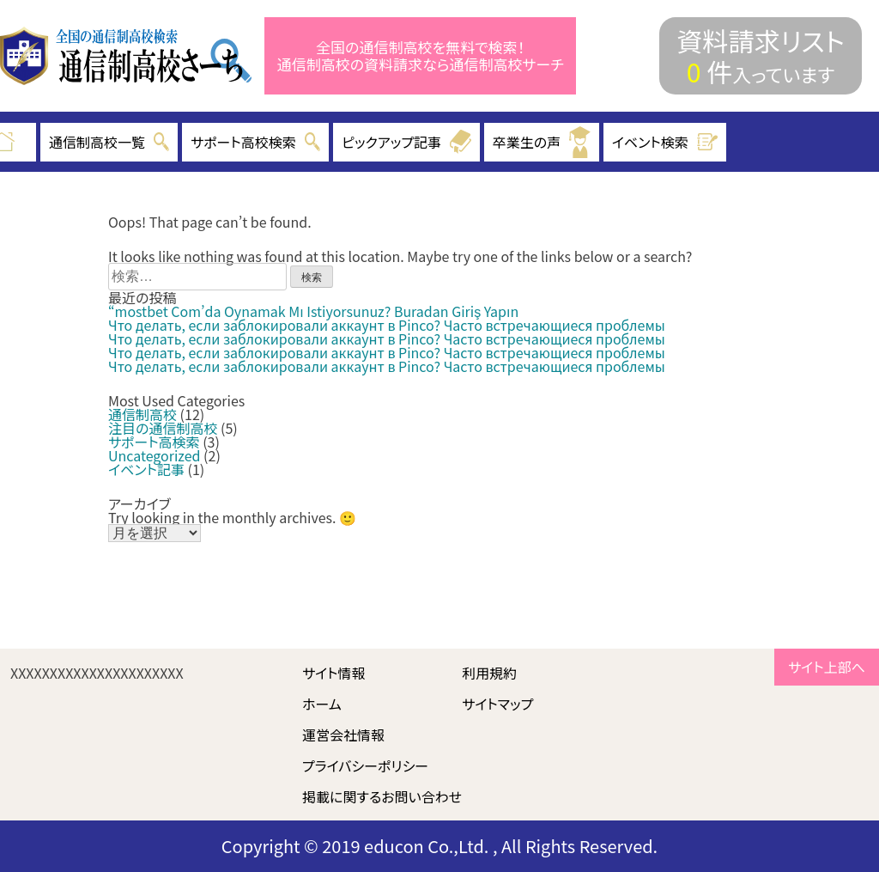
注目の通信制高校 (162, 428)
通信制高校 (142, 414)
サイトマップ (497, 703)
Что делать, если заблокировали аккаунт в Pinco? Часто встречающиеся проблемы (386, 324)
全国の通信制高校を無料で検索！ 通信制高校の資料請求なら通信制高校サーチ (420, 56)
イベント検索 (665, 141)
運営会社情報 (343, 734)
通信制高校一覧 (109, 141)
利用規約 (489, 673)
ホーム (322, 703)
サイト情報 (334, 673)
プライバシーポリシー (365, 765)
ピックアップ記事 (406, 142)
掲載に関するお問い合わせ (382, 796)
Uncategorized (154, 455)
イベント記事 (146, 469)
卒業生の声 (542, 142)
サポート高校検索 (255, 141)
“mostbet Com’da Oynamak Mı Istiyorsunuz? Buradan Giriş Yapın (313, 311)
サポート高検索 (154, 441)
